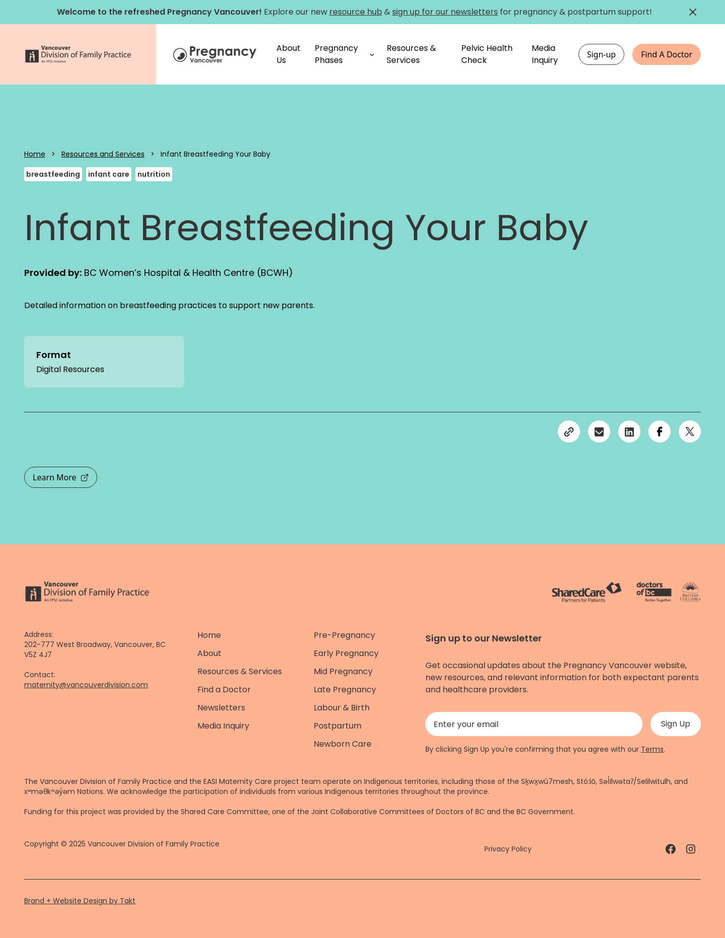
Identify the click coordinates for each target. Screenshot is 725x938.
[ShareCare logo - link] (587, 592)
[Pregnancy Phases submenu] (372, 54)
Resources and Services (102, 154)
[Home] (216, 54)
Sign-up (601, 54)
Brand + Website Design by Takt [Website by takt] (79, 901)
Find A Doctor (666, 54)
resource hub (355, 12)
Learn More (61, 477)
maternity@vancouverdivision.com (86, 685)
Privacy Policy (508, 849)
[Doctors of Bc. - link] (654, 592)
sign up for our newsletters (445, 12)
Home (34, 154)
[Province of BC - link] (690, 592)
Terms (652, 749)
